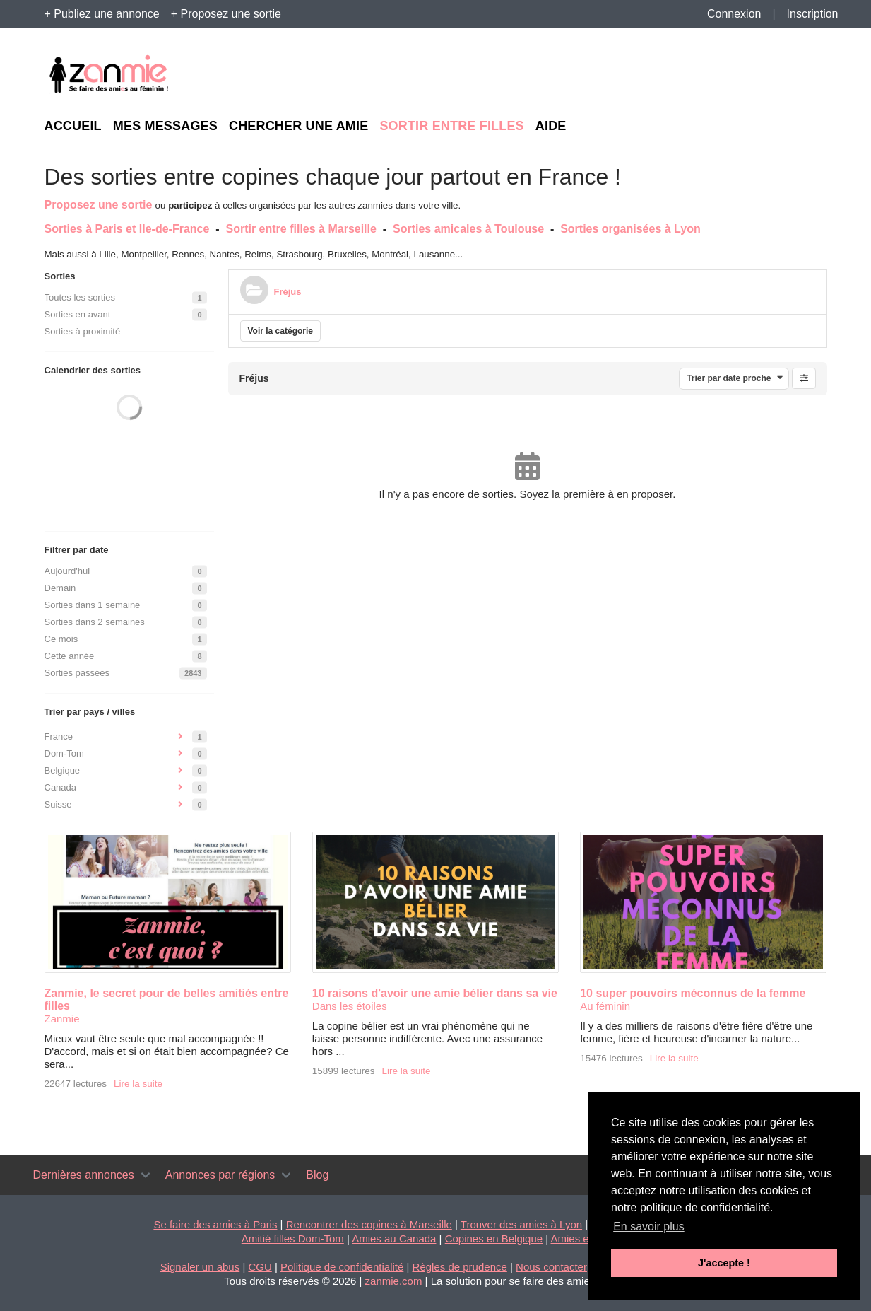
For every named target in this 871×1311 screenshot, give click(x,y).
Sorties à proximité (83, 331)
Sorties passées (77, 673)
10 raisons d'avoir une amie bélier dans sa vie (434, 993)
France (59, 736)
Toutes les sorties (80, 297)
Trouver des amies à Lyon (521, 1224)
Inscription (813, 14)
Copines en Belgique (494, 1239)
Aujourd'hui (67, 571)
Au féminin (605, 1006)
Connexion (734, 14)
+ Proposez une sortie (226, 14)
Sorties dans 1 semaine (93, 605)
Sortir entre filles (451, 126)
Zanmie (62, 1019)
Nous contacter (551, 1267)
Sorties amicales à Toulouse (468, 229)
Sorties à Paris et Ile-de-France (127, 229)
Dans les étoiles (349, 1006)
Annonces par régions (220, 1175)
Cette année (70, 656)
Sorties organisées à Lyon (630, 229)
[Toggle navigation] (145, 1175)
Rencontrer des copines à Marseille (369, 1224)
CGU (259, 1267)
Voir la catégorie (280, 331)
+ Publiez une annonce (102, 14)
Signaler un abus (200, 1267)
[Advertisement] (697, 75)
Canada (61, 787)
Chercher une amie (298, 126)
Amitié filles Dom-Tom (293, 1239)
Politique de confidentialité (341, 1267)
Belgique (63, 770)
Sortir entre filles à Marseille (300, 229)
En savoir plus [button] (649, 1226)
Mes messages (165, 126)
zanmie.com (393, 1281)
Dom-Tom (64, 753)
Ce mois (61, 639)
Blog (317, 1175)
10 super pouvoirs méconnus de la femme (692, 993)
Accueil (73, 126)
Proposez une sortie (99, 205)
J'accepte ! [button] (724, 1263)
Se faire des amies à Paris (215, 1224)
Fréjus (288, 291)
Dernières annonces (83, 1175)
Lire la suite (138, 1083)
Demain (60, 588)
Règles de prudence (460, 1267)
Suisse (58, 804)
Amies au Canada (394, 1239)
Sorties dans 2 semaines (95, 622)
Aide (551, 126)
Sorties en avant (78, 314)
